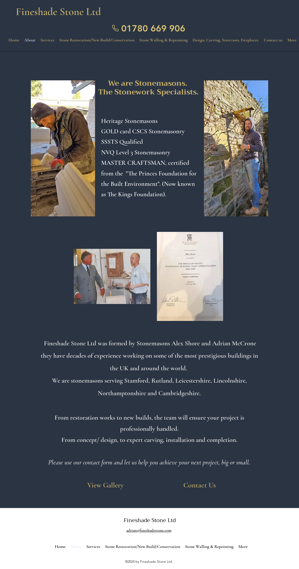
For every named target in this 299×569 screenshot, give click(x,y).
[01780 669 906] (149, 28)
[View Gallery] (105, 485)
